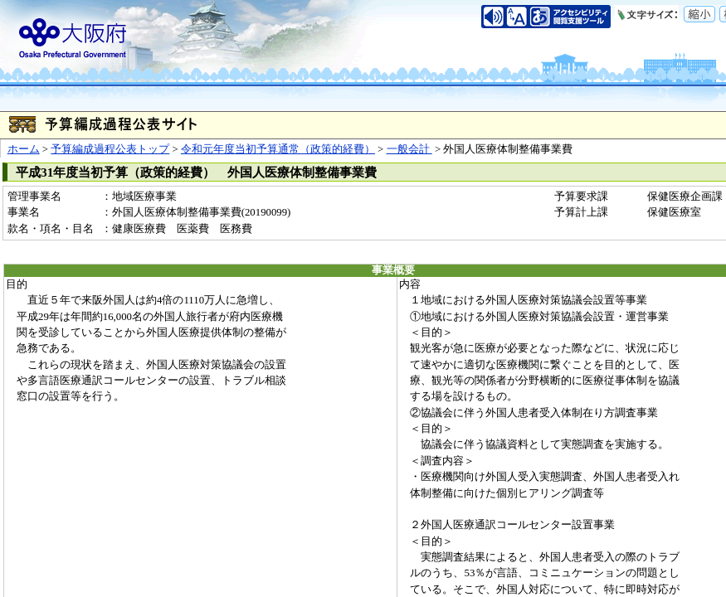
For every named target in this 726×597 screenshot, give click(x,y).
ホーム (23, 149)
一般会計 (409, 149)
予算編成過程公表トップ (110, 149)
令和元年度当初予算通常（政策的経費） (278, 149)
